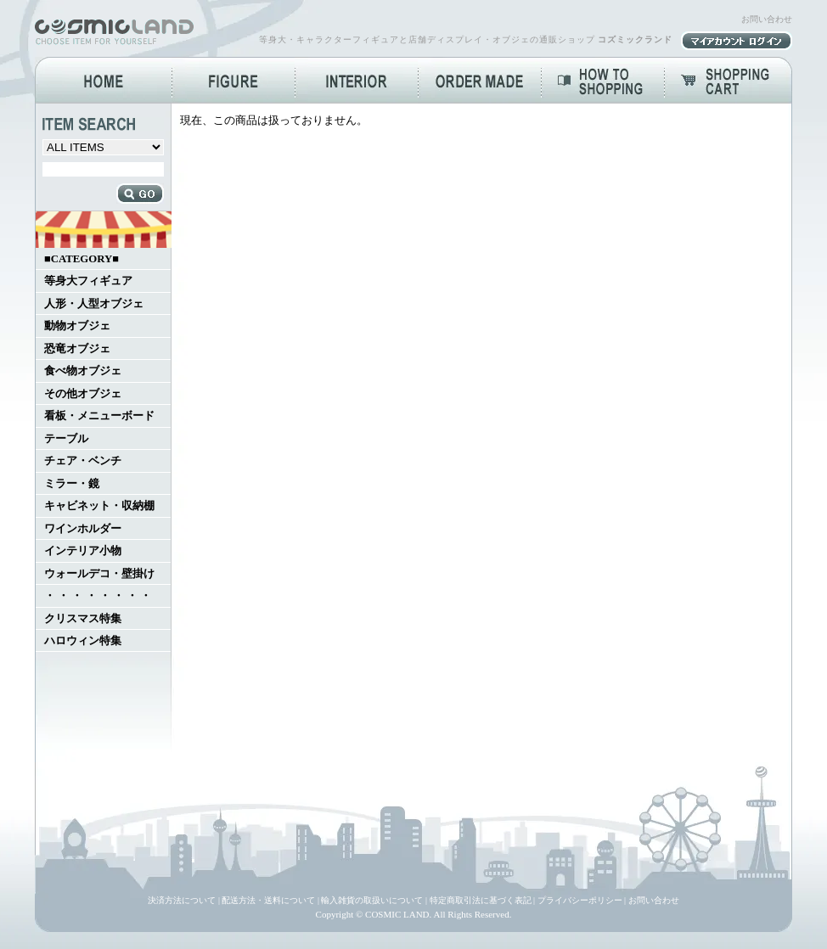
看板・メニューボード (99, 416)
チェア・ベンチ (82, 461)
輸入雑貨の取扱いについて (372, 900)
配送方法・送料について (268, 900)
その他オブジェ (82, 394)
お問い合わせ (766, 19)
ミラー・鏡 (71, 484)
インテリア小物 (82, 551)
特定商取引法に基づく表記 (481, 900)
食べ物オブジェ (82, 371)
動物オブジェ (77, 326)
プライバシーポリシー (579, 900)
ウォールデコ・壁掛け (99, 574)
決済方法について (182, 900)
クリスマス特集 (82, 619)
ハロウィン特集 (82, 641)
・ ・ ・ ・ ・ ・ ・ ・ (97, 596)
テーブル (66, 439)
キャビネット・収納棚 (99, 506)
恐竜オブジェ (77, 349)
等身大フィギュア (88, 281)
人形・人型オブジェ (93, 304)
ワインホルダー (82, 529)
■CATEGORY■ (81, 259)
